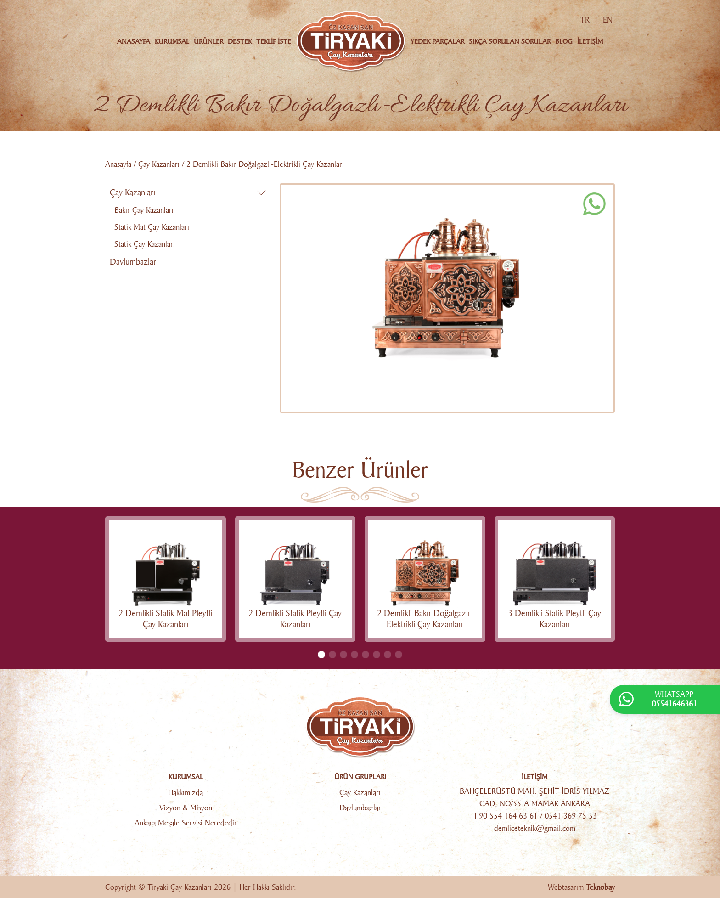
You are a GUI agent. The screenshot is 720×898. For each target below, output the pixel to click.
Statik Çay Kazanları (144, 244)
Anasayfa (118, 164)
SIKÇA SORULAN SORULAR (510, 41)
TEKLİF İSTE (273, 41)
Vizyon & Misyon (185, 808)
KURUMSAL (172, 41)
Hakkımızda (185, 792)
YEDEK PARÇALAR (437, 41)
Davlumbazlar (133, 261)
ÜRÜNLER (208, 41)
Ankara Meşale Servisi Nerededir (186, 823)
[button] (321, 654)
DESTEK (240, 41)
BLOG (564, 41)
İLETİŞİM (590, 41)
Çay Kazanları (159, 164)
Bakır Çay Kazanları (144, 210)
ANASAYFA (133, 41)
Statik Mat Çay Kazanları (151, 227)
